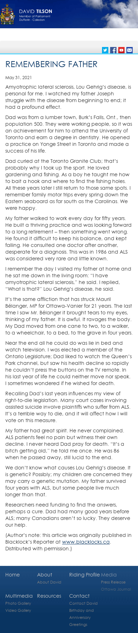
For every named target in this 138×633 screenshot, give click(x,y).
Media (109, 575)
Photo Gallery (18, 603)
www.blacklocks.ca (86, 542)
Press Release (113, 582)
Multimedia (19, 596)
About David (49, 582)
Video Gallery (18, 610)
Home (12, 575)
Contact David (83, 603)
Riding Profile (84, 575)
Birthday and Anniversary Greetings (81, 617)
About (44, 575)
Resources (49, 596)
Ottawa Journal (116, 589)
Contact (79, 596)
